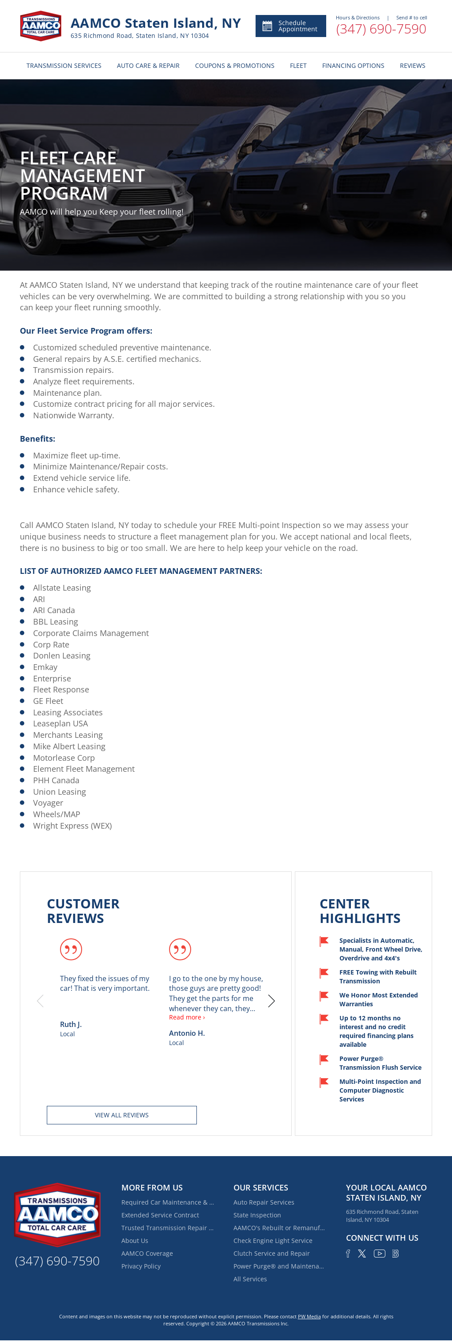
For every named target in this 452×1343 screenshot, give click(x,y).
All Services (250, 1279)
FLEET (298, 65)
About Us (134, 1240)
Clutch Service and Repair (272, 1253)
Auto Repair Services (264, 1202)
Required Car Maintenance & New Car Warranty (167, 1202)
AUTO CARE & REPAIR (148, 65)
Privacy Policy (141, 1266)
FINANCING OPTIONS (353, 65)
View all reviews (122, 1115)
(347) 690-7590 (381, 28)
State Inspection (257, 1215)
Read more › (187, 1017)
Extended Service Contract (160, 1215)
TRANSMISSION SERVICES (64, 65)
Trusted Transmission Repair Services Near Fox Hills (167, 1228)
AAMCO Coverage (147, 1253)
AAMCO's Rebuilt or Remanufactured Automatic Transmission (280, 1228)
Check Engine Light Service (273, 1240)
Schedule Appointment (289, 26)
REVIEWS (413, 65)
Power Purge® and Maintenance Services (280, 1266)
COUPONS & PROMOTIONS (235, 65)
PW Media (309, 1316)
